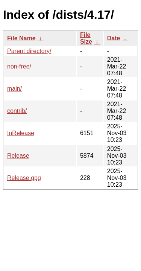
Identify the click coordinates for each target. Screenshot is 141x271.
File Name (21, 38)
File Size (86, 38)
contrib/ (17, 111)
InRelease (20, 133)
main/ (14, 88)
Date (113, 38)
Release (18, 155)
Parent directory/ (29, 51)
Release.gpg (24, 178)
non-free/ (19, 66)
